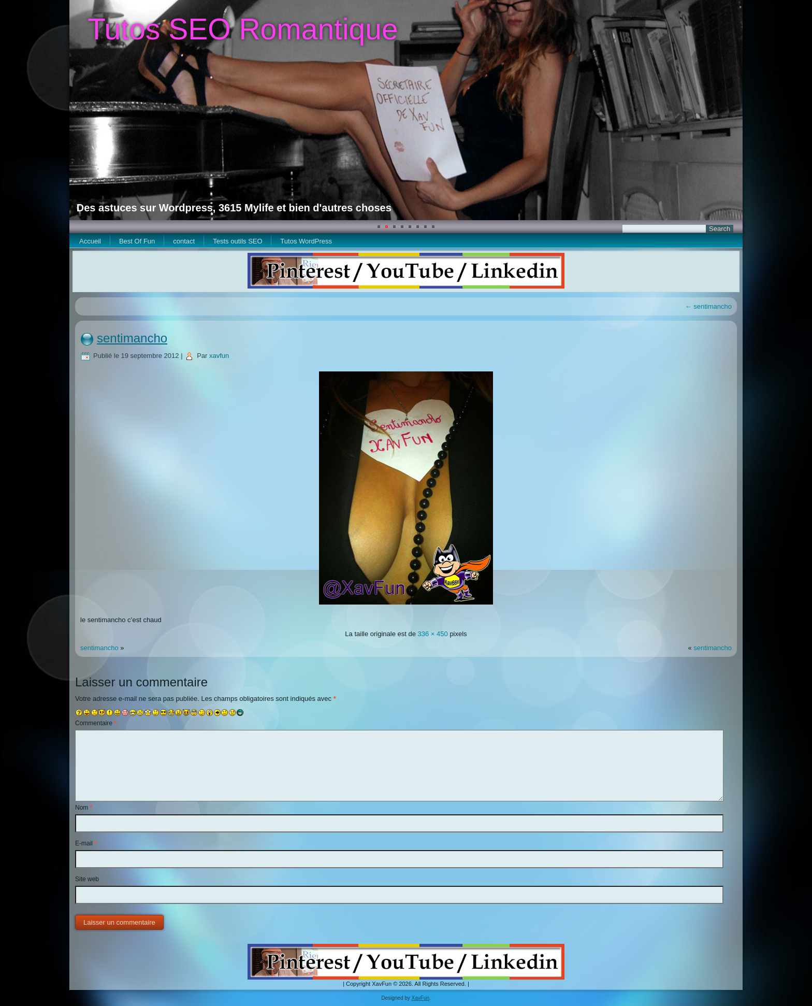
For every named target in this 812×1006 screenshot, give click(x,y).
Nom (83, 807)
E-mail (86, 843)
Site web (87, 879)
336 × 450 (433, 634)
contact (184, 241)
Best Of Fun (137, 241)
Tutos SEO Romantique (243, 29)
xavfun (219, 356)
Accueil (90, 241)
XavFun (420, 998)
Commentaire (96, 723)
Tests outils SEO (237, 241)
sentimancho (708, 306)
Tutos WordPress (306, 241)
